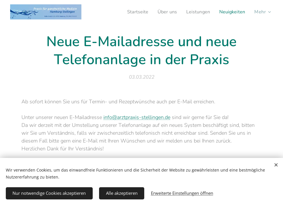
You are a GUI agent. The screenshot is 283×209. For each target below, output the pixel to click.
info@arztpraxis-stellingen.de (136, 117)
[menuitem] (132, 12)
